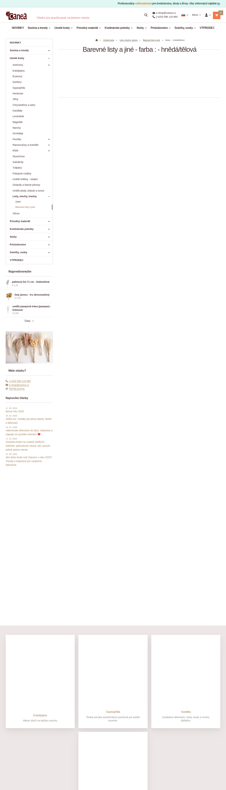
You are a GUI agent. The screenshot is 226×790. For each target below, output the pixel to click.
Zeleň (18, 202)
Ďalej (29, 320)
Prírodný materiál (89, 27)
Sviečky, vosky (185, 27)
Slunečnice (19, 156)
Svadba (186, 564)
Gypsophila (19, 87)
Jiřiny (15, 99)
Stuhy (141, 27)
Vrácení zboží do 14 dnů (58, 747)
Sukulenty (18, 162)
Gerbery (17, 82)
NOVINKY (18, 27)
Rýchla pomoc (15, 388)
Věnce (16, 213)
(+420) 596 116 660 (18, 381)
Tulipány (17, 167)
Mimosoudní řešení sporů (98, 735)
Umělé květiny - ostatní (25, 179)
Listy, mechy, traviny (32, 196)
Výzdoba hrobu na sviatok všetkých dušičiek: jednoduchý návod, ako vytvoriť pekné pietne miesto (28, 445)
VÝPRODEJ (207, 27)
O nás (9, 717)
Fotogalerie (12, 741)
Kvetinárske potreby (119, 27)
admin (95, 779)
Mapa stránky (105, 779)
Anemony (32, 65)
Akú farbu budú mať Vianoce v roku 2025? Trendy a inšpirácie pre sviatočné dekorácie (29, 461)
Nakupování (92, 717)
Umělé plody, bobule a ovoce (28, 190)
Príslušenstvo (161, 27)
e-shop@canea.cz (17, 385)
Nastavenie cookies (128, 779)
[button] (216, 15)
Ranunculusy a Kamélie (32, 145)
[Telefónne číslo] (8, 700)
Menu (196, 14)
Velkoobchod (132, 717)
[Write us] (164, 757)
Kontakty (10, 726)
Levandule (18, 116)
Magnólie (18, 122)
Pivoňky (32, 139)
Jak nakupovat (55, 717)
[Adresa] (164, 723)
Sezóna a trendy (39, 27)
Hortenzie (18, 93)
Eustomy (17, 76)
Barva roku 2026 (15, 411)
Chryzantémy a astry (24, 105)
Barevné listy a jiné (25, 207)
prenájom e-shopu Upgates (152, 779)
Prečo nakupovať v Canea (20, 722)
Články (9, 736)
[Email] (43, 700)
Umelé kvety (64, 27)
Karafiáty (17, 110)
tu (218, 3)
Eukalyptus (19, 70)
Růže (32, 151)
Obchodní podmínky (95, 722)
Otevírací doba (14, 731)
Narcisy (17, 127)
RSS (115, 779)
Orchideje (18, 133)
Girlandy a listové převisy (26, 184)
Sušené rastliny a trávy (113, 664)
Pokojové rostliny (22, 173)
